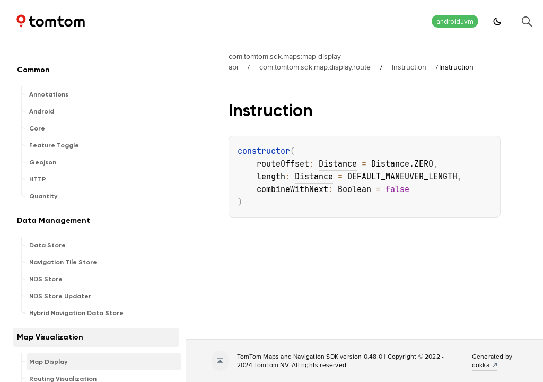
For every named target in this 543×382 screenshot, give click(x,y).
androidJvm (455, 21)
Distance (338, 164)
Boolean (354, 189)
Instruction (409, 67)
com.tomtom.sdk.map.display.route (315, 67)
